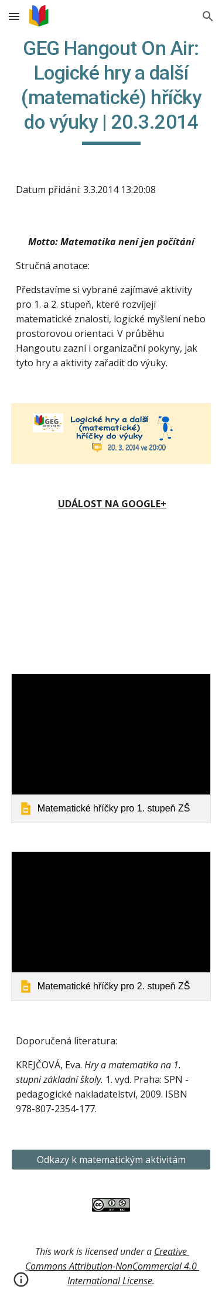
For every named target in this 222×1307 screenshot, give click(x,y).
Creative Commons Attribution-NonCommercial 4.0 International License (112, 1266)
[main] (111, 91)
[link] (111, 748)
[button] (14, 16)
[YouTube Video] (111, 594)
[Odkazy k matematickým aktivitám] (111, 1159)
